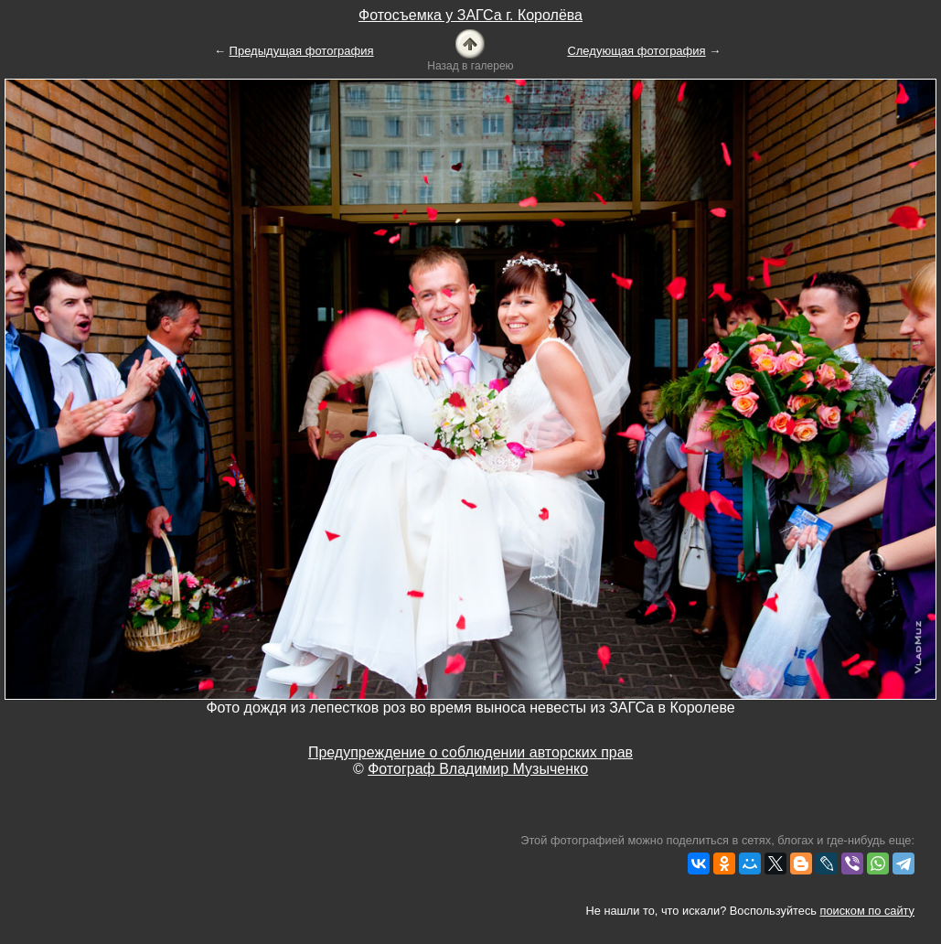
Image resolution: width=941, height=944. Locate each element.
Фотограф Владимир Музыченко (478, 769)
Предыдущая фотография (302, 51)
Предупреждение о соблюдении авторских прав (470, 752)
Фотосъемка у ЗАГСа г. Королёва (470, 15)
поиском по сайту (867, 910)
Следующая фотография (636, 51)
